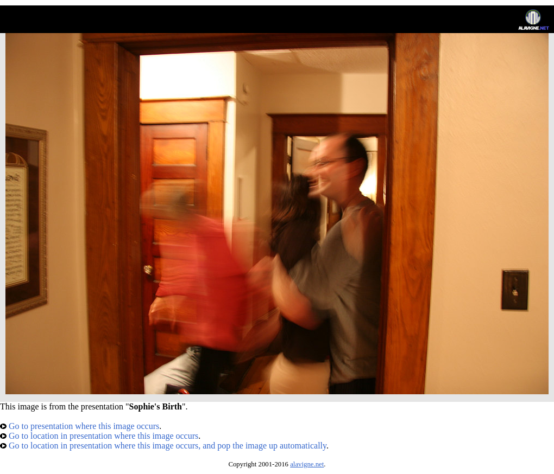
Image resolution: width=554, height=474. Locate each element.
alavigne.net (307, 464)
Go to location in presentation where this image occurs (99, 435)
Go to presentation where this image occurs (79, 426)
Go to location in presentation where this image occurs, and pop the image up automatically (163, 445)
